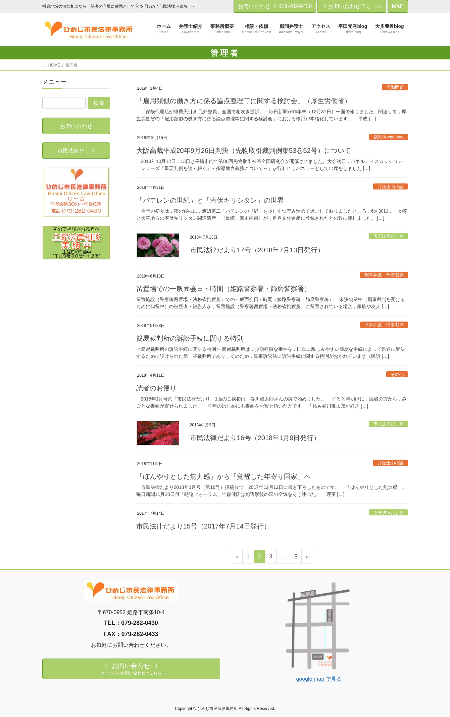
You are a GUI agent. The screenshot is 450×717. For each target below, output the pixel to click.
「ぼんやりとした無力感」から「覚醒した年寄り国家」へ (223, 476)
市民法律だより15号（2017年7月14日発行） (203, 526)
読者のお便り (156, 388)
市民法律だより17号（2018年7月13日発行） (257, 250)
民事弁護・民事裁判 (384, 324)
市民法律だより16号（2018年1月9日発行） (255, 437)
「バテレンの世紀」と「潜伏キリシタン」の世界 (210, 200)
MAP (398, 6)
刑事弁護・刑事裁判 (384, 275)
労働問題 (395, 87)
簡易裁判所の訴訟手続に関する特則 (190, 338)
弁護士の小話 (391, 186)
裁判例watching (388, 136)
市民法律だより (388, 236)
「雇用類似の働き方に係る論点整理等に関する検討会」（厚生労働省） (243, 100)
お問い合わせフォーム (351, 6)
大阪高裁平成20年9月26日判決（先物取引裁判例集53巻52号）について (243, 150)
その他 (397, 374)
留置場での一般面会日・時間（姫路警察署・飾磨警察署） (223, 288)
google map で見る (319, 679)
